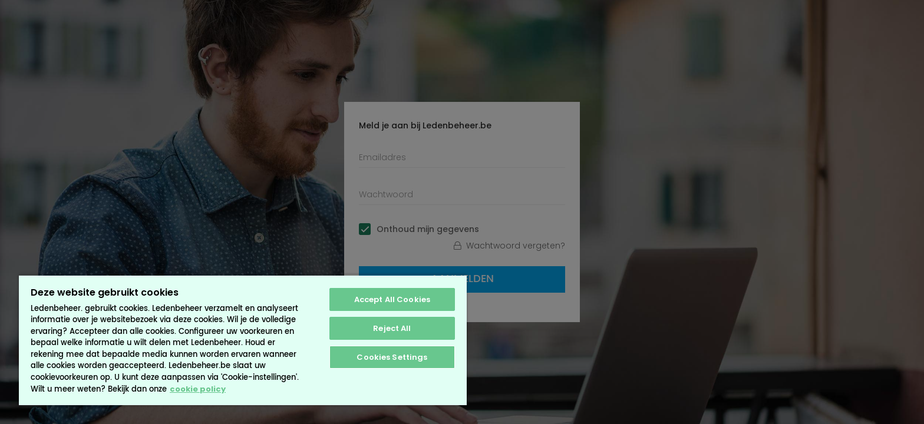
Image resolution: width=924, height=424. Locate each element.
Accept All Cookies (392, 299)
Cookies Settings (392, 357)
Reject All (392, 328)
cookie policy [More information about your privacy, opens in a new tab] (198, 389)
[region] (243, 339)
